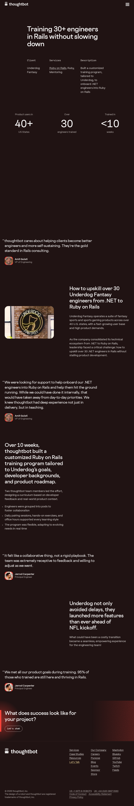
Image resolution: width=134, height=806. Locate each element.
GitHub (116, 758)
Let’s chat (13, 728)
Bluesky (116, 754)
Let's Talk (74, 762)
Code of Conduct (77, 794)
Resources (75, 758)
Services (74, 750)
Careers (95, 754)
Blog (93, 762)
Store (94, 774)
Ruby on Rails (57, 68)
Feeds (115, 770)
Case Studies (76, 754)
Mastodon (118, 750)
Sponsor (95, 770)
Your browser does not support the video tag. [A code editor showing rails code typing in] (104, 487)
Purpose (95, 758)
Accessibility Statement (100, 794)
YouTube (117, 762)
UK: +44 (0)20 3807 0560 (106, 791)
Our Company (98, 750)
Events (94, 766)
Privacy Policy (76, 797)
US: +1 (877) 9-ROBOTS (80, 791)
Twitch (116, 766)
